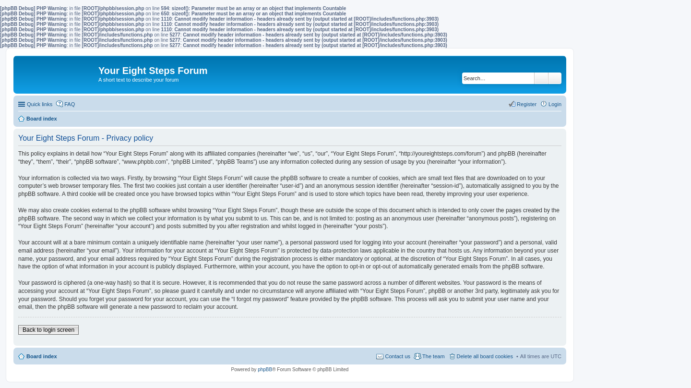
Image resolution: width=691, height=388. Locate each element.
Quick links (39, 104)
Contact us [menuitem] (397, 356)
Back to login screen (48, 330)
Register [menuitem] (526, 104)
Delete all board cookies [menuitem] (485, 356)
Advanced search (554, 78)
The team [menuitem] (433, 356)
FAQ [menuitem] (69, 104)
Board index (41, 356)
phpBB (265, 369)
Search (541, 78)
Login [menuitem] (554, 104)
